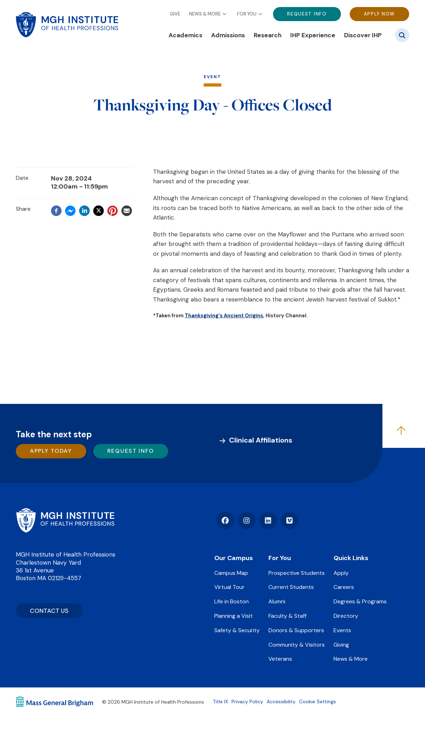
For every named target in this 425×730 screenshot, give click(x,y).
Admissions (228, 35)
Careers (344, 587)
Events (342, 630)
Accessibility (281, 701)
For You (246, 14)
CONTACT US (49, 611)
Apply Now (379, 14)
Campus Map (231, 573)
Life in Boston (231, 601)
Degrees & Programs (360, 601)
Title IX (220, 701)
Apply (341, 573)
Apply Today (51, 451)
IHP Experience (312, 35)
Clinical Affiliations (260, 440)
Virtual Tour (229, 587)
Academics (185, 35)
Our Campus (233, 558)
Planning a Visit (233, 616)
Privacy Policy (247, 701)
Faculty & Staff (287, 616)
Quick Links (351, 558)
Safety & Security (237, 630)
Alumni (276, 601)
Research (267, 35)
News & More (205, 14)
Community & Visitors (296, 644)
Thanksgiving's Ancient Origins (224, 315)
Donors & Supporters (296, 630)
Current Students (291, 587)
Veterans (280, 658)
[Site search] (402, 35)
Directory (346, 616)
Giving (341, 644)
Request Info (306, 14)
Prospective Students (296, 573)
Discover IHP (363, 35)
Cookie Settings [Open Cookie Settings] (317, 701)
